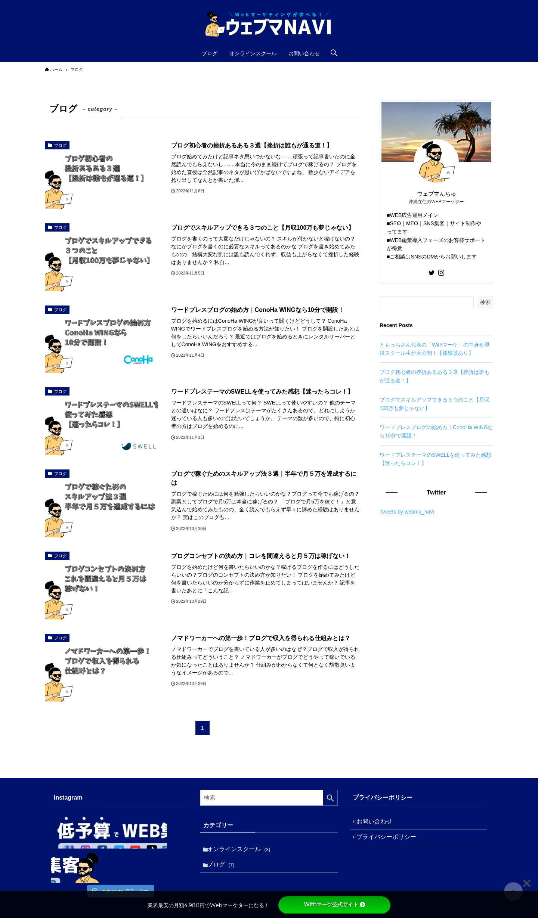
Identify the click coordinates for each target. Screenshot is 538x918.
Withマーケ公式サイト (334, 904)
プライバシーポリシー (388, 840)
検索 (485, 302)
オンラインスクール (240, 850)
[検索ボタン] (334, 53)
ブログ (222, 868)
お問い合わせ (377, 822)
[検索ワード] (269, 798)
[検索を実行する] (330, 798)
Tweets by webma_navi (407, 512)
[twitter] (431, 272)
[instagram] (441, 272)
